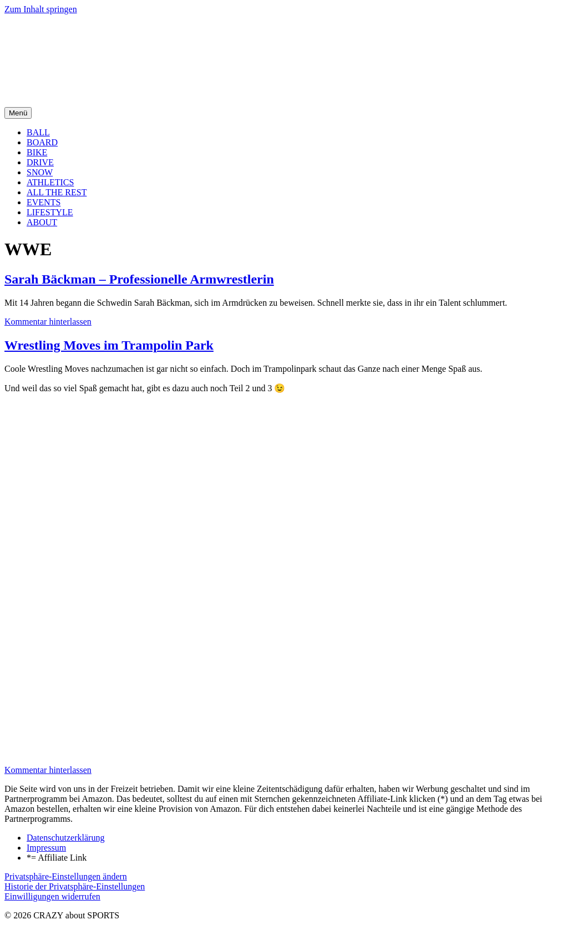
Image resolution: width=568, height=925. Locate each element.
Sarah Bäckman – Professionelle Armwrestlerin (139, 279)
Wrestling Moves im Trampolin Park (109, 345)
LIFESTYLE (50, 212)
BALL (38, 132)
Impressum (46, 847)
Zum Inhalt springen (40, 9)
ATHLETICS (50, 182)
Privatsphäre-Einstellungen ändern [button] (65, 876)
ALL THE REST (57, 192)
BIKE (37, 152)
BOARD (42, 142)
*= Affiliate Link (57, 857)
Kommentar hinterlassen (48, 321)
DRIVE (40, 162)
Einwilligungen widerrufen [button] (52, 896)
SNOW (40, 172)
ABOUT (42, 222)
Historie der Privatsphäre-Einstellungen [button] (74, 886)
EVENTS (43, 202)
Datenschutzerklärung (65, 837)
